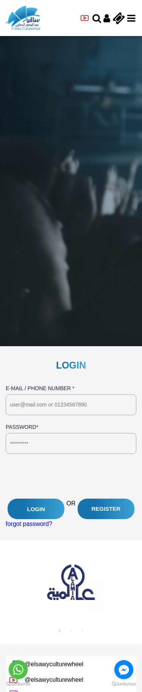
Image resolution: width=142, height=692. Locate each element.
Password (71, 439)
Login (36, 509)
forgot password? (29, 524)
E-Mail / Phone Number (71, 400)
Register (105, 508)
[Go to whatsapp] (18, 669)
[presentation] (63, 476)
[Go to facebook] (123, 669)
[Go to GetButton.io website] (124, 684)
